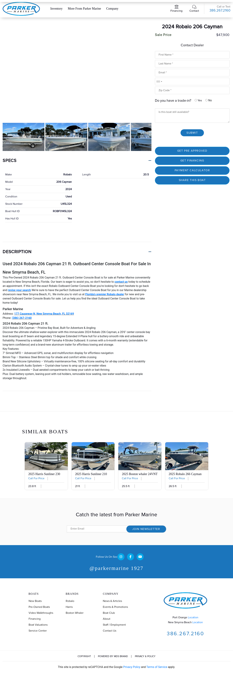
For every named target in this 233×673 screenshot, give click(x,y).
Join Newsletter (146, 529)
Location (193, 617)
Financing (176, 11)
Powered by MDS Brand (113, 656)
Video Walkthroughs (41, 613)
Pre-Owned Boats (39, 607)
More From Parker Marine (84, 8)
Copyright (84, 656)
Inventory (56, 8)
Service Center (38, 630)
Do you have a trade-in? (173, 101)
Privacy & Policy (145, 656)
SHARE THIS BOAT (192, 180)
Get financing (192, 160)
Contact (194, 11)
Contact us (109, 630)
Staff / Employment (114, 625)
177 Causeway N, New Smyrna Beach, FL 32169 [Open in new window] (44, 313)
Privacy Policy (131, 667)
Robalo (70, 601)
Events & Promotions (115, 607)
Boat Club (109, 613)
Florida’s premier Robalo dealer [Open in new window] (104, 294)
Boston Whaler (74, 613)
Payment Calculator (192, 170)
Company (112, 8)
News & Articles (112, 601)
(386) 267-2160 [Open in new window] (22, 318)
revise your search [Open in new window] (19, 290)
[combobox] (159, 81)
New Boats (35, 601)
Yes (198, 100)
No (208, 100)
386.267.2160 (219, 10)
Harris (69, 607)
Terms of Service (156, 667)
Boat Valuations (38, 625)
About (106, 619)
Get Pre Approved (192, 151)
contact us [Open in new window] (121, 281)
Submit (192, 133)
